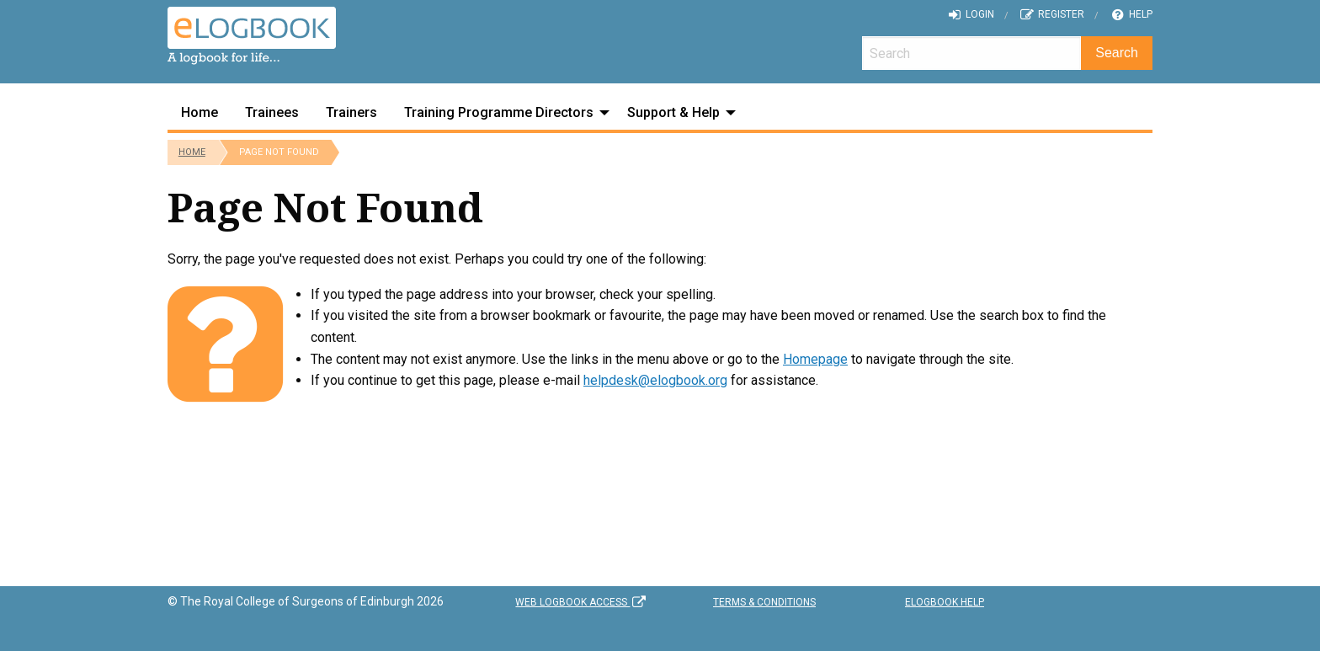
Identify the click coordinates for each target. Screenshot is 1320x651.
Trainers (351, 112)
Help (1130, 14)
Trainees (272, 112)
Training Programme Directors (498, 112)
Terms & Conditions (764, 602)
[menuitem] (200, 113)
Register (1052, 14)
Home (199, 112)
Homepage (815, 359)
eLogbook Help (944, 602)
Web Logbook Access (581, 602)
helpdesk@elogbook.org (655, 380)
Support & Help (673, 112)
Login (969, 14)
